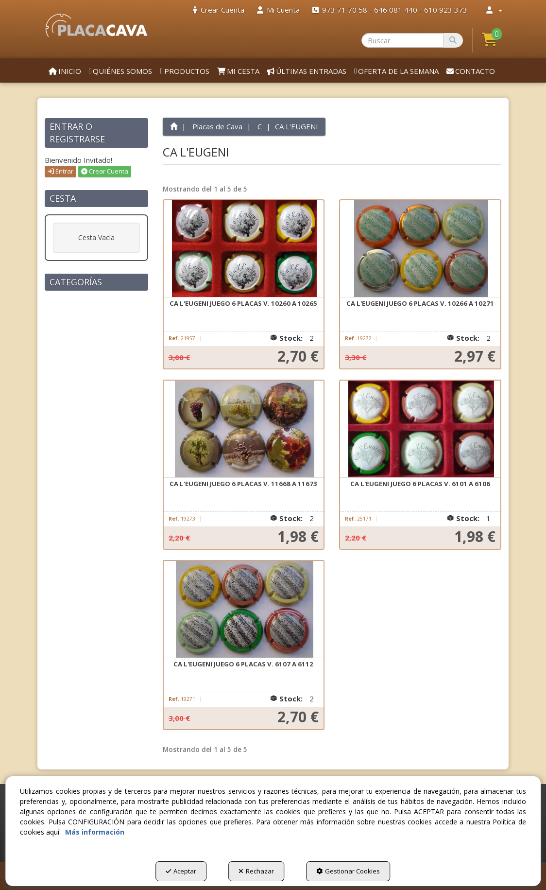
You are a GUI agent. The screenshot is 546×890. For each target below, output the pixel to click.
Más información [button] (94, 832)
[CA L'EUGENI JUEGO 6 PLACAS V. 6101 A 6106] (420, 429)
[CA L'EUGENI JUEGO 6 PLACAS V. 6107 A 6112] (244, 609)
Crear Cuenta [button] (104, 171)
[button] (96, 25)
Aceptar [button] (181, 871)
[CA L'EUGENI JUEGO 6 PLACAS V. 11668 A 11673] (244, 429)
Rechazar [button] (256, 871)
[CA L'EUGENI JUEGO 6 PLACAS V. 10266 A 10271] (420, 248)
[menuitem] (218, 9)
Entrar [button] (60, 171)
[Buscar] (453, 40)
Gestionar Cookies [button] (348, 871)
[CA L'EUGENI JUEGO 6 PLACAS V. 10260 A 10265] (244, 248)
